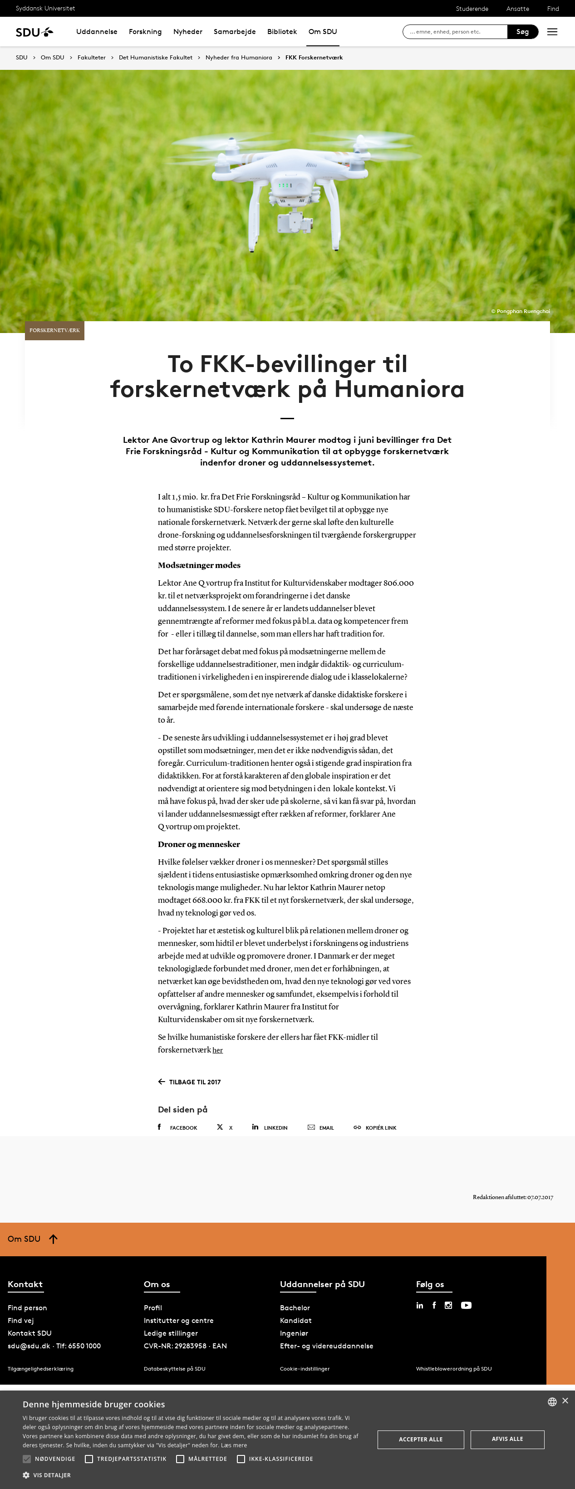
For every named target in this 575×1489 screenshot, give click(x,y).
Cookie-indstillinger (305, 1346)
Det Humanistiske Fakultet (155, 57)
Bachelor (295, 1285)
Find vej (21, 1298)
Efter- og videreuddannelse (327, 1323)
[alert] (287, 1440)
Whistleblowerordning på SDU (454, 1346)
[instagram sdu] (448, 1283)
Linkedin (270, 1096)
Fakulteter (92, 57)
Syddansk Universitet (45, 8)
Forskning (145, 31)
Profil (153, 1285)
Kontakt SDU (30, 1311)
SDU (22, 57)
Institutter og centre (179, 1298)
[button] (27, 1459)
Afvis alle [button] (507, 1439)
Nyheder (187, 31)
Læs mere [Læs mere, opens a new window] (234, 1445)
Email (320, 1096)
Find (553, 8)
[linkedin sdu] (419, 1283)
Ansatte (517, 8)
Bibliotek (282, 31)
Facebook (177, 1096)
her (218, 1019)
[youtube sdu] (466, 1283)
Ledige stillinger (171, 1311)
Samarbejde (235, 31)
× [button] (564, 1401)
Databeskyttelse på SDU (175, 1346)
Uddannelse (97, 31)
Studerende (472, 8)
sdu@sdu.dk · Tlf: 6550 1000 (54, 1323)
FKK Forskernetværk (314, 57)
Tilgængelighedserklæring (41, 1346)
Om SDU (323, 31)
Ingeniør (294, 1311)
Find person (27, 1285)
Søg (522, 31)
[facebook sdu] (434, 1283)
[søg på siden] (458, 32)
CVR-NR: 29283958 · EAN (185, 1323)
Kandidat (296, 1298)
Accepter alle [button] (420, 1439)
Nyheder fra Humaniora (239, 57)
